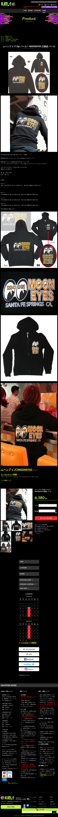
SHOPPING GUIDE (43, 2)
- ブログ (51, 799)
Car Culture (15, 39)
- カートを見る (41, 801)
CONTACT (53, 4)
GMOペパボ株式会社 (33, 815)
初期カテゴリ (8, 36)
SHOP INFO (23, 588)
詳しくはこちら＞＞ (13, 783)
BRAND (30, 10)
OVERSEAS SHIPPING (51, 2)
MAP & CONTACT (35, 2)
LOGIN (41, 4)
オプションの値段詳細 (41, 524)
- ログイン (40, 799)
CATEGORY (37, 10)
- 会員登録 (40, 797)
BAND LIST (44, 11)
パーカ (11, 37)
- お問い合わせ (52, 804)
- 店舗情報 (51, 801)
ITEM (25, 10)
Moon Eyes (13, 40)
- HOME (51, 797)
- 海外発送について (42, 804)
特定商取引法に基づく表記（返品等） (45, 526)
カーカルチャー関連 (9, 474)
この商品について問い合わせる (43, 530)
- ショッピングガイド (42, 806)
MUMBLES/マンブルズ (24, 675)
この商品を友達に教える (42, 528)
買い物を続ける (40, 531)
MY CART (47, 4)
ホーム (2, 36)
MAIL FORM (10, 807)
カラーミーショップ (17, 815)
